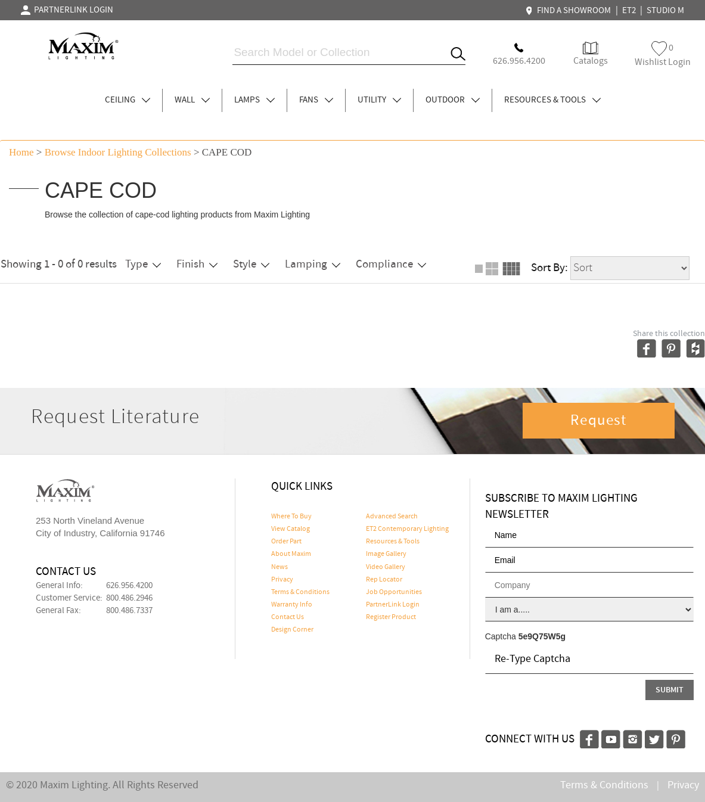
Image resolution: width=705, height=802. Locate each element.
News (279, 567)
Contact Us (287, 617)
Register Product (391, 617)
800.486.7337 (129, 611)
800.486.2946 (129, 598)
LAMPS (254, 100)
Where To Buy (291, 516)
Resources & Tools (393, 541)
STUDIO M (665, 11)
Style (251, 264)
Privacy (282, 580)
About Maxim (291, 554)
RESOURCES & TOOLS (552, 100)
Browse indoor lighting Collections (118, 152)
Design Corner (292, 630)
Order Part (286, 541)
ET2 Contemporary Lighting (407, 529)
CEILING (127, 100)
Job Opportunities (394, 592)
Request (598, 421)
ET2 (629, 11)
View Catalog (290, 529)
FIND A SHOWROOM (569, 11)
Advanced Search (392, 516)
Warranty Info (291, 605)
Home (21, 152)
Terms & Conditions (300, 592)
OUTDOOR (453, 100)
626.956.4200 (129, 586)
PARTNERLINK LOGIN (67, 10)
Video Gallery (385, 567)
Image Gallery (386, 554)
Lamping (312, 264)
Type (143, 264)
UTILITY (379, 100)
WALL (192, 100)
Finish (197, 264)
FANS (316, 100)
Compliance (391, 264)
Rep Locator (384, 580)
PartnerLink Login (393, 605)
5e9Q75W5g (542, 636)
